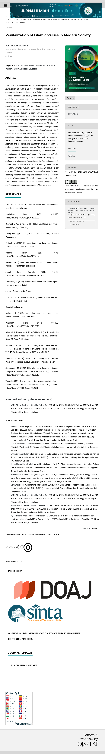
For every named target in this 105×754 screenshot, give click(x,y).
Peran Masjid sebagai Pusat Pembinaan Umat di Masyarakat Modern (55, 444)
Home (8, 17)
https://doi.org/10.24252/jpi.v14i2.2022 (22, 218)
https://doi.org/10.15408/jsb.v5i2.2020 (22, 256)
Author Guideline (20, 633)
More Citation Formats (77, 223)
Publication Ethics (44, 633)
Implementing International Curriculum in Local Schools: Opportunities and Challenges (61, 485)
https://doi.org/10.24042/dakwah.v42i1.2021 (24, 275)
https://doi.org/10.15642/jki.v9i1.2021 (21, 388)
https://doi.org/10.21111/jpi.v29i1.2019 (22, 326)
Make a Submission (13, 561)
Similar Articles (14, 420)
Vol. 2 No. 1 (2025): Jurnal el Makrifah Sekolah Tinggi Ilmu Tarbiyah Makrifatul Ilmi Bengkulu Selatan (47, 20)
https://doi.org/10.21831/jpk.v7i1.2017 (32, 352)
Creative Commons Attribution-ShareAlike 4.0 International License (81, 189)
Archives (17, 17)
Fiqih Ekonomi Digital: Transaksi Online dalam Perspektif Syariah (52, 426)
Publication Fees (69, 633)
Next (94, 528)
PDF (71, 98)
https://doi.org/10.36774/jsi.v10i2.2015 (22, 375)
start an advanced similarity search (32, 534)
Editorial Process (20, 639)
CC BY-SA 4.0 (18, 547)
